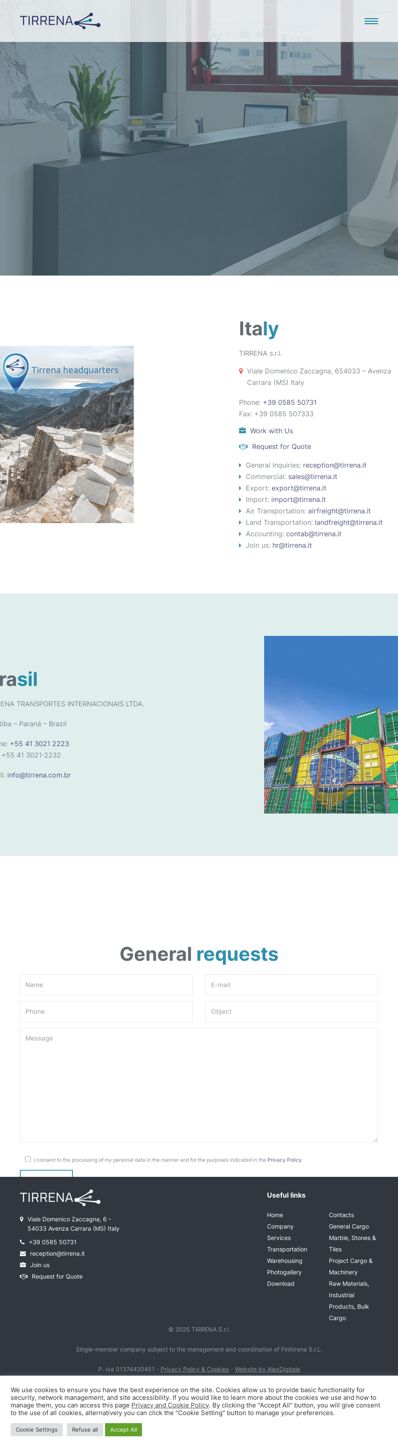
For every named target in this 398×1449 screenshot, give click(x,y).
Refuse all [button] (85, 1429)
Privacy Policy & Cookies (195, 1369)
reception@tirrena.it (57, 1253)
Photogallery (284, 1272)
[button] (371, 21)
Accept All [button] (123, 1429)
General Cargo (349, 1226)
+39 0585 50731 (53, 1242)
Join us (40, 1264)
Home (275, 1214)
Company (280, 1226)
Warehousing (285, 1260)
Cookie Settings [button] (37, 1429)
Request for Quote (57, 1276)
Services (279, 1237)
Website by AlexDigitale (267, 1369)
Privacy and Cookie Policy (170, 1405)
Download (281, 1283)
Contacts (341, 1214)
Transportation (287, 1249)
